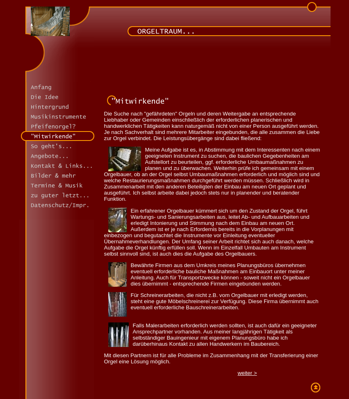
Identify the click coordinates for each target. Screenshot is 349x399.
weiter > (247, 373)
